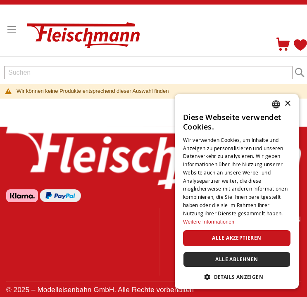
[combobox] (148, 72)
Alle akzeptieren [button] (236, 237)
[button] (236, 276)
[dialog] (237, 191)
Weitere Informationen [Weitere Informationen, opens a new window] (208, 222)
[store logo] (87, 31)
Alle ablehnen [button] (236, 259)
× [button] (287, 104)
